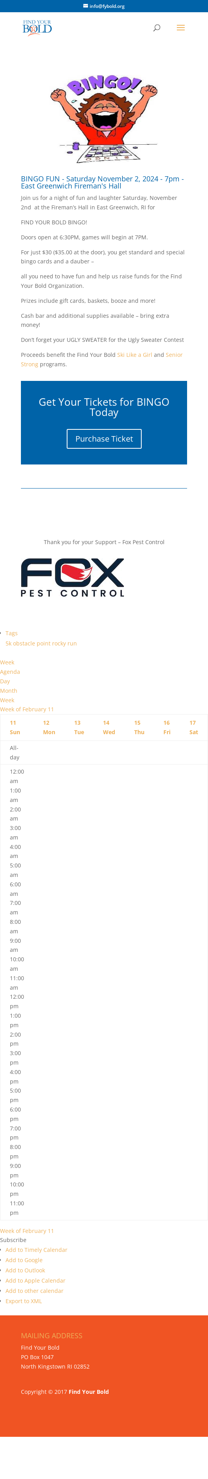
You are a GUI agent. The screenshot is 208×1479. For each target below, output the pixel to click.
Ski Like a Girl (134, 354)
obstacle (25, 643)
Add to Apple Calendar (36, 1280)
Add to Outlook (25, 1270)
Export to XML (24, 1301)
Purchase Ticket (104, 438)
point (44, 643)
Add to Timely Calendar (36, 1249)
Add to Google (24, 1260)
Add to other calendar (35, 1290)
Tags (12, 633)
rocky (59, 643)
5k (9, 643)
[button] (13, 1240)
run (72, 643)
